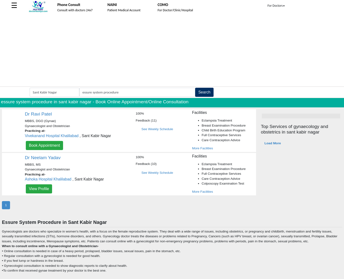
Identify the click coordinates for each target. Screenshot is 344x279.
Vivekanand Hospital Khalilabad (52, 136)
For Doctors (276, 6)
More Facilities (202, 148)
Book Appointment (44, 145)
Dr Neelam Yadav (43, 157)
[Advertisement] (172, 50)
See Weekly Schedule (157, 129)
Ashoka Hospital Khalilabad (48, 179)
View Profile (39, 189)
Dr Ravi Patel (38, 113)
